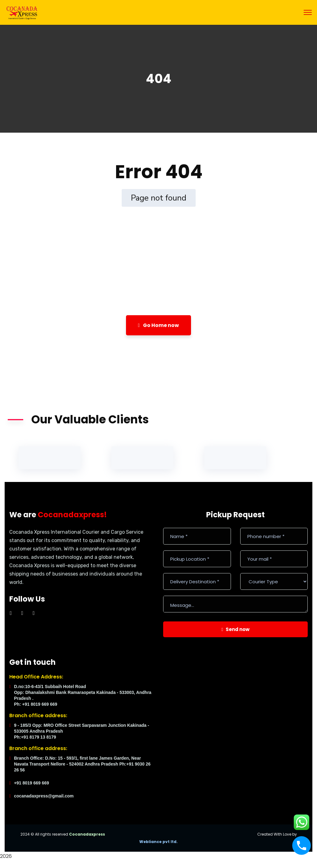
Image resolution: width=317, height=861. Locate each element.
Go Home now (158, 325)
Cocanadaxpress (87, 834)
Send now (235, 629)
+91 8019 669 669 (31, 782)
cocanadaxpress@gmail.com (44, 795)
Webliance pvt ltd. (158, 841)
